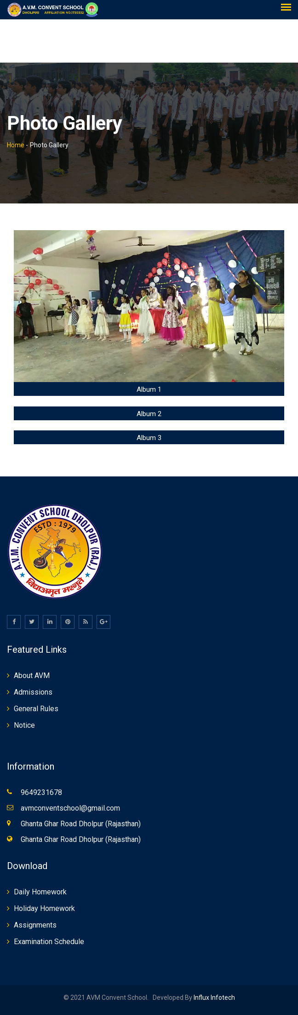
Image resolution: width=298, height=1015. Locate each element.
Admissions (33, 692)
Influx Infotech (213, 997)
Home (15, 145)
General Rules (36, 708)
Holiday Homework (44, 908)
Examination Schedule (49, 941)
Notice (24, 725)
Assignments (35, 925)
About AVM (32, 675)
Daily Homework (40, 891)
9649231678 (41, 792)
